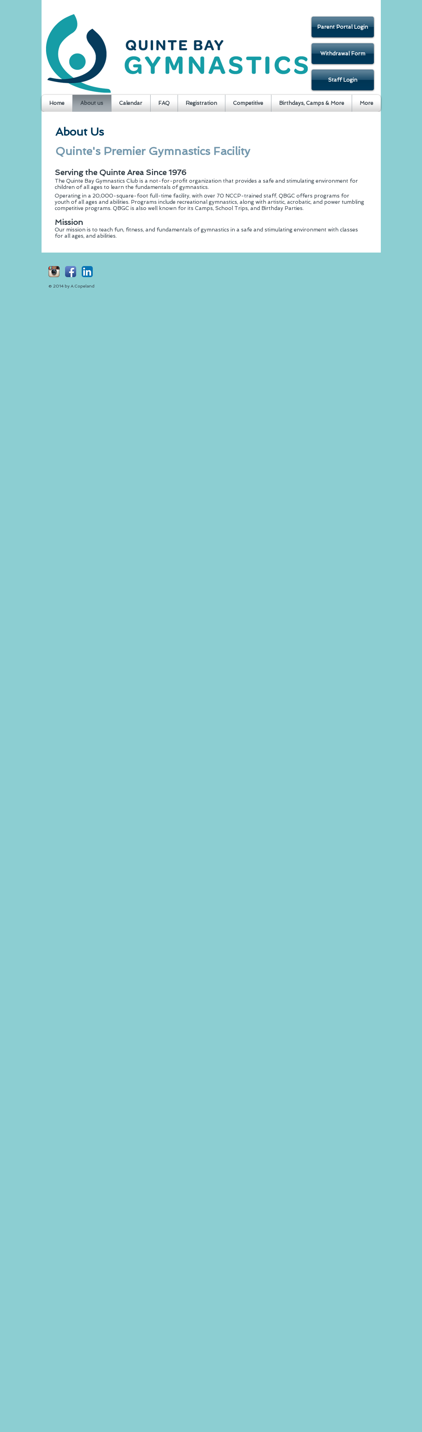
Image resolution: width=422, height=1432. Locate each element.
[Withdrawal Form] (343, 53)
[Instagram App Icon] (54, 271)
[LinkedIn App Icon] (87, 271)
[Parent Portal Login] (343, 27)
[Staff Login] (343, 80)
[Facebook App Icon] (70, 271)
